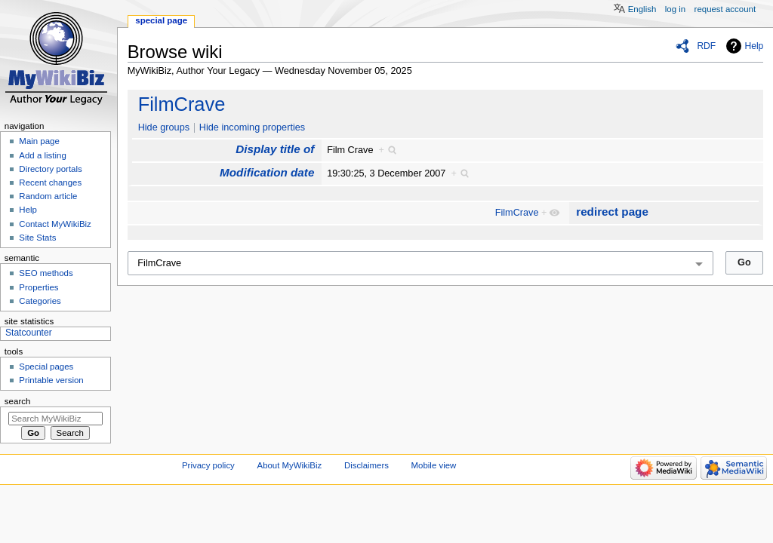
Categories (39, 300)
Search (18, 401)
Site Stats (37, 237)
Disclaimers (366, 465)
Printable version (51, 380)
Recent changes (50, 182)
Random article (48, 196)
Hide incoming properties (252, 127)
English (642, 9)
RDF (706, 46)
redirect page (612, 211)
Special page (161, 20)
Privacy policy (208, 465)
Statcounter (28, 332)
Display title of (275, 149)
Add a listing (42, 155)
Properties (38, 287)
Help (754, 46)
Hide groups (163, 127)
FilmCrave (182, 104)
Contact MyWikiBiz (55, 224)
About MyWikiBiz (289, 465)
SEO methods (45, 273)
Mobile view (434, 465)
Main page (39, 141)
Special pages (46, 366)
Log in (675, 9)
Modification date (267, 172)
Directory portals (50, 168)
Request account (725, 9)
